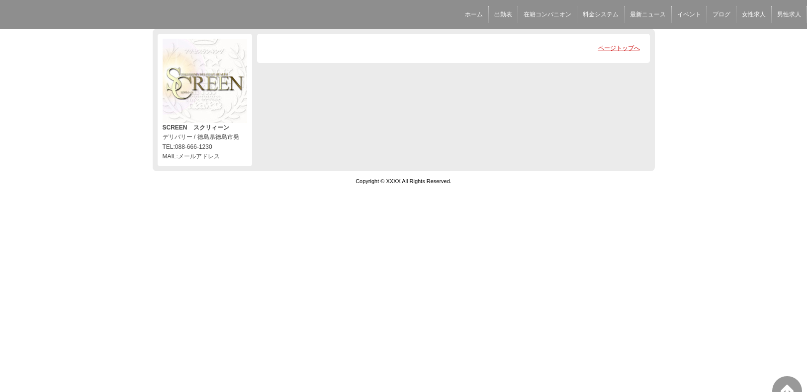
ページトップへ (619, 48)
